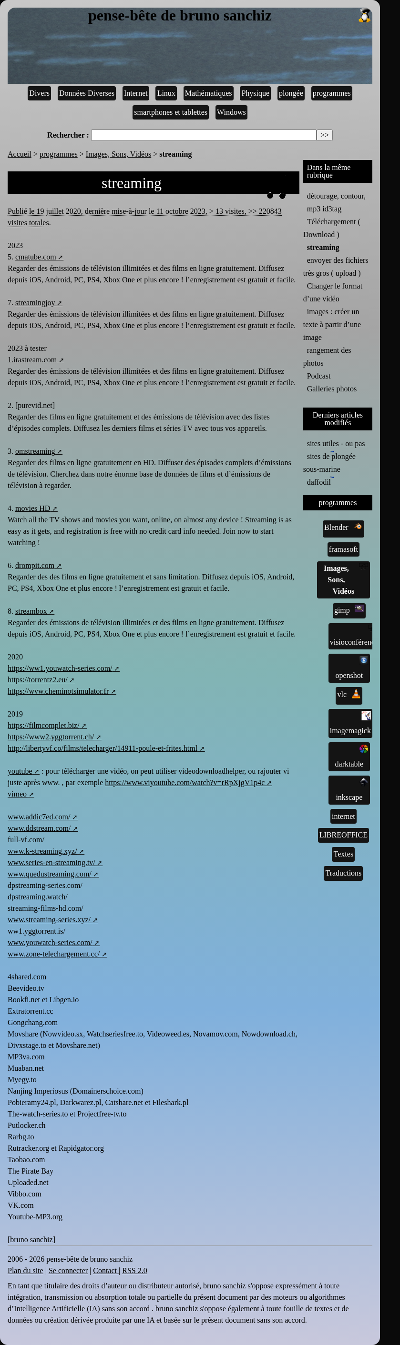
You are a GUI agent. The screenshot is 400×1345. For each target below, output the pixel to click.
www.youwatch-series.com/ (50, 942)
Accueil (19, 154)
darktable (352, 756)
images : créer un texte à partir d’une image (332, 324)
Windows (231, 112)
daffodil (320, 481)
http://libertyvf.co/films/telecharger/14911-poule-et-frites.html (102, 748)
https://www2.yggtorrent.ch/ (51, 737)
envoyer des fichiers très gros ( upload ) (336, 266)
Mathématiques (208, 93)
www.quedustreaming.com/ (50, 874)
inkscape (352, 789)
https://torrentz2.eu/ (38, 680)
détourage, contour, (336, 196)
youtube (20, 771)
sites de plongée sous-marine (329, 462)
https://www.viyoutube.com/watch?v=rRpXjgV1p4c (185, 782)
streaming (323, 247)
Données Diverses (86, 93)
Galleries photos (332, 389)
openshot (352, 667)
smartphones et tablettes (170, 112)
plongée (291, 93)
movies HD (32, 508)
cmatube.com (35, 257)
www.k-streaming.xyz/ (42, 851)
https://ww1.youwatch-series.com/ (60, 668)
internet (343, 816)
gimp (349, 609)
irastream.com (35, 360)
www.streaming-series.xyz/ (49, 920)
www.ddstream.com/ (39, 828)
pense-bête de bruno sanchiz (230, 16)
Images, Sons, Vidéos (118, 154)
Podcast (319, 376)
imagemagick (350, 723)
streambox (31, 611)
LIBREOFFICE (343, 835)
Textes (344, 854)
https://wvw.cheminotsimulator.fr (58, 691)
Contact (106, 1270)
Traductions (343, 873)
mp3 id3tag (324, 209)
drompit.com (34, 565)
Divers (39, 93)
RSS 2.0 (134, 1270)
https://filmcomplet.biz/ (44, 725)
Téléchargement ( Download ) (331, 228)
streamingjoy (35, 303)
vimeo (17, 794)
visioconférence (354, 635)
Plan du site (25, 1270)
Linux (166, 93)
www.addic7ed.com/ (39, 817)
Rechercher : (68, 135)
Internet (136, 93)
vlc (349, 693)
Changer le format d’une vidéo (332, 292)
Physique (255, 93)
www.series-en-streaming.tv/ (51, 862)
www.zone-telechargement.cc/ (54, 954)
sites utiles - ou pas (336, 443)
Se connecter (68, 1270)
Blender (343, 526)
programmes (332, 93)
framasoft (343, 549)
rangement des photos (327, 356)
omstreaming (35, 451)
